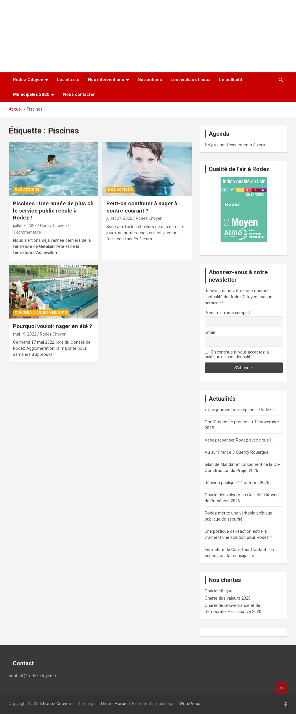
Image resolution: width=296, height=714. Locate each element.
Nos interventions (106, 79)
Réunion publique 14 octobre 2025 (237, 482)
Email (210, 332)
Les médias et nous (190, 79)
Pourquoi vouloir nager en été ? (52, 326)
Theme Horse (113, 703)
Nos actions (150, 79)
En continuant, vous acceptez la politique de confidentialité (237, 354)
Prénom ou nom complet (227, 312)
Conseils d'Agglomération (41, 312)
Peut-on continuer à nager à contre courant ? (141, 207)
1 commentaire (27, 232)
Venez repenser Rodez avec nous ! (238, 440)
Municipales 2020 (31, 94)
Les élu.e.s (68, 79)
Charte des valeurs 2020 (228, 598)
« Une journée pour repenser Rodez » (240, 409)
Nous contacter (79, 94)
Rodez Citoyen (28, 79)
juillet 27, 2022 (119, 218)
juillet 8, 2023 (25, 225)
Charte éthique (218, 591)
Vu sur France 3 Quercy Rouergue (237, 452)
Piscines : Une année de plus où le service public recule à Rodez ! (53, 210)
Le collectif (231, 79)
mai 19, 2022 (24, 334)
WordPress (189, 703)
